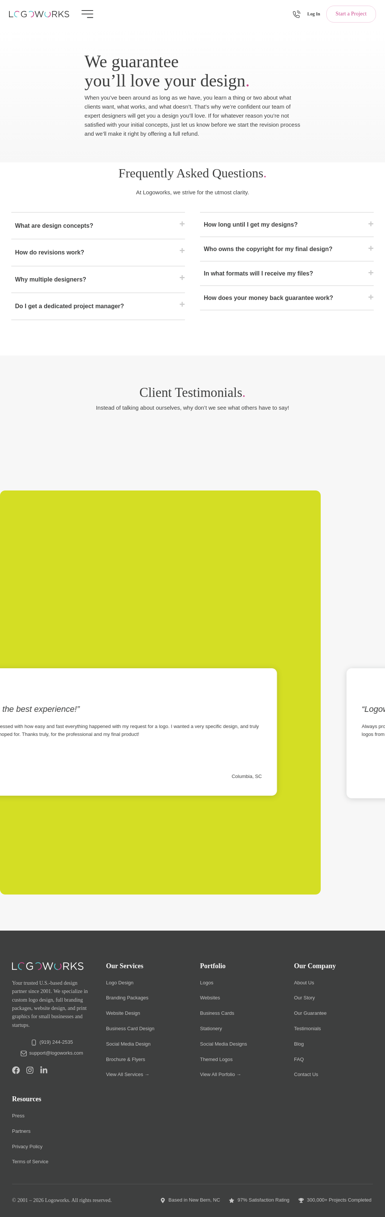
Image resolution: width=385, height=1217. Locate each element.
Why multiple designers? (50, 279)
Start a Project (351, 14)
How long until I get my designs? (251, 224)
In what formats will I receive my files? (258, 273)
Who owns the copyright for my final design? (268, 249)
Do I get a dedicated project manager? (69, 306)
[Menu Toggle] (87, 14)
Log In (313, 14)
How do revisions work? (49, 252)
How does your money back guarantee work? (268, 298)
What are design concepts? (54, 226)
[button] (98, 226)
